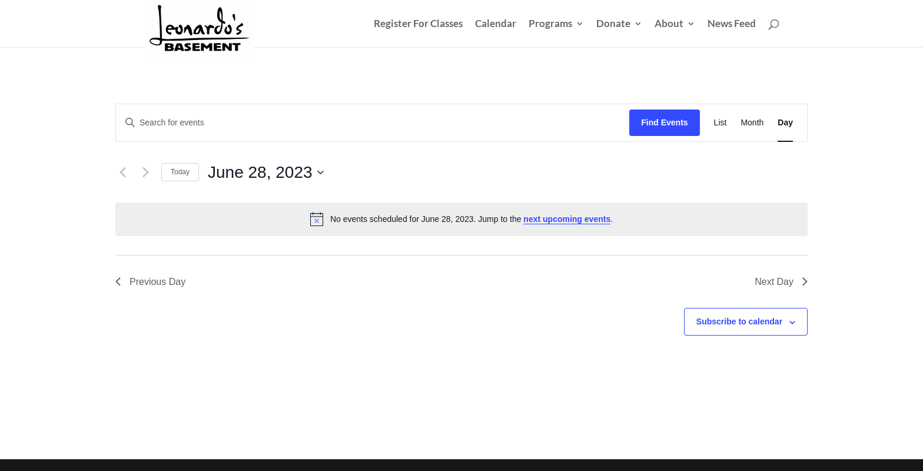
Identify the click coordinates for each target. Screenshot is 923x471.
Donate (613, 24)
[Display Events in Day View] (785, 122)
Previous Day (150, 282)
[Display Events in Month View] (752, 122)
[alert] (461, 219)
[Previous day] (122, 172)
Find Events (664, 122)
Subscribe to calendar (739, 321)
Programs (550, 24)
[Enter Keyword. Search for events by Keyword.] (372, 122)
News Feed (732, 24)
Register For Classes (418, 24)
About (669, 24)
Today (180, 172)
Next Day (781, 282)
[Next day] (145, 172)
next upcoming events (566, 219)
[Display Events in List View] (720, 122)
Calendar (495, 24)
